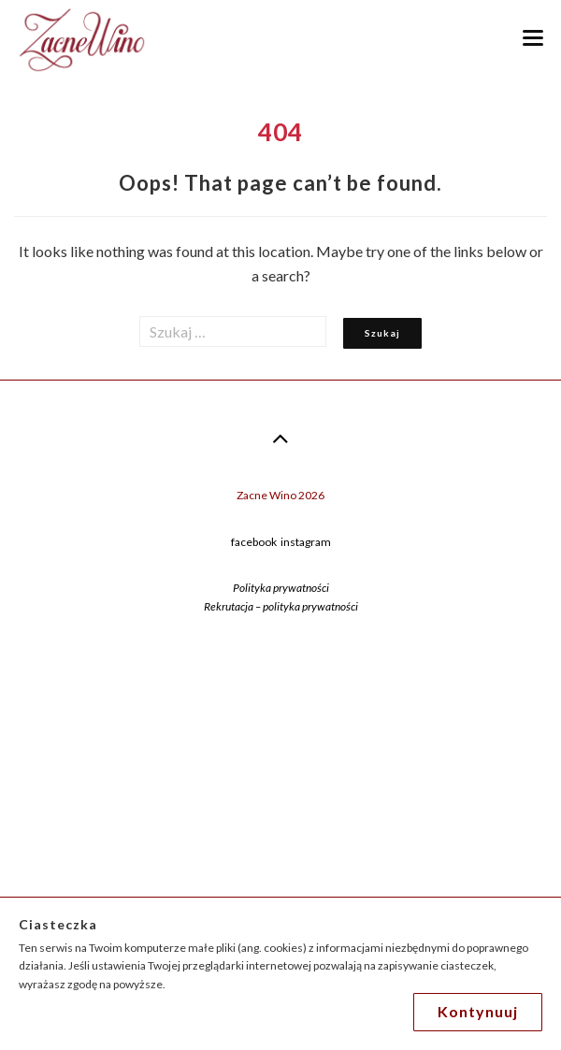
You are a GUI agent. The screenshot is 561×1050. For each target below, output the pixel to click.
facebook (254, 542)
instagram (305, 542)
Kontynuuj (478, 1011)
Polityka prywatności (281, 588)
